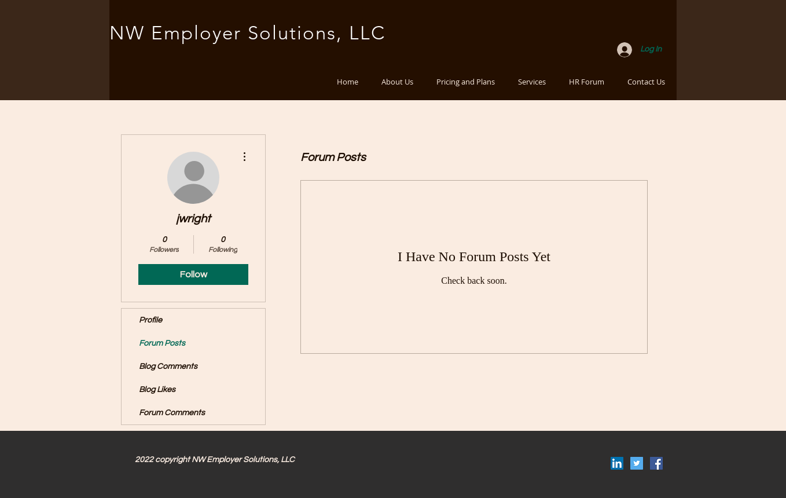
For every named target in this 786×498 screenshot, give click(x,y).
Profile (150, 320)
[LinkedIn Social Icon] (617, 463)
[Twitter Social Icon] (636, 463)
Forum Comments (172, 413)
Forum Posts (162, 343)
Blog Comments (168, 366)
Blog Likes (157, 390)
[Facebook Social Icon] (656, 463)
